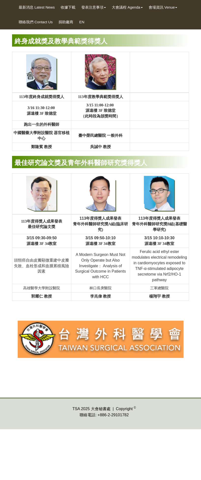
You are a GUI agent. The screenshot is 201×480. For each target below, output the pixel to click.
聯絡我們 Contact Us (36, 22)
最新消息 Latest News (37, 7)
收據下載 (68, 7)
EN (81, 22)
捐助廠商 (65, 22)
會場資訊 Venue (163, 7)
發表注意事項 (93, 7)
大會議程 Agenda (127, 7)
